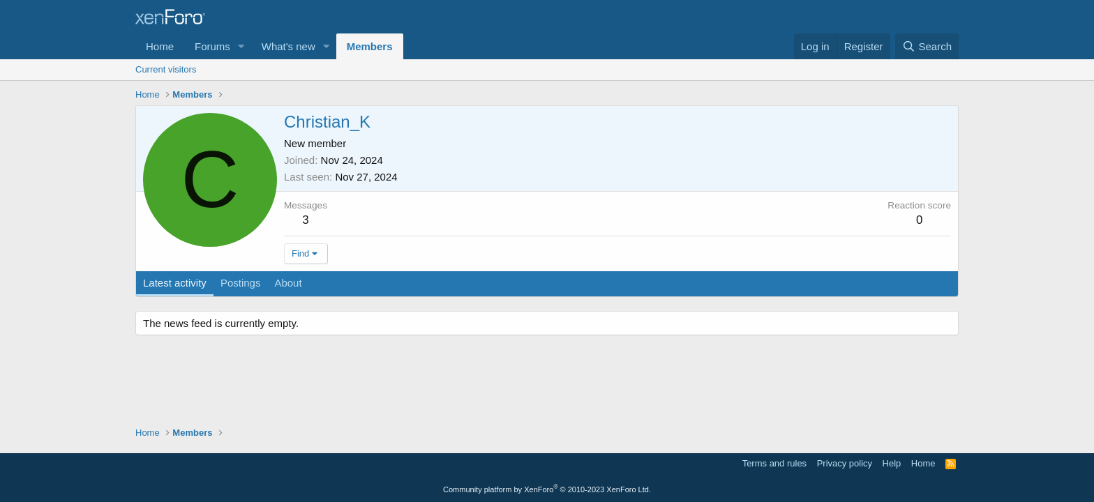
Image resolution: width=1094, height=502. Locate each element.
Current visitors (165, 69)
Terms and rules (774, 463)
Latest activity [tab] (175, 283)
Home (160, 46)
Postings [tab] (240, 283)
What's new (288, 46)
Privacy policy (844, 463)
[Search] (927, 46)
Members (370, 46)
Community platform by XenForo (547, 489)
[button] (241, 46)
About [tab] (287, 283)
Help (892, 463)
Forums (212, 46)
